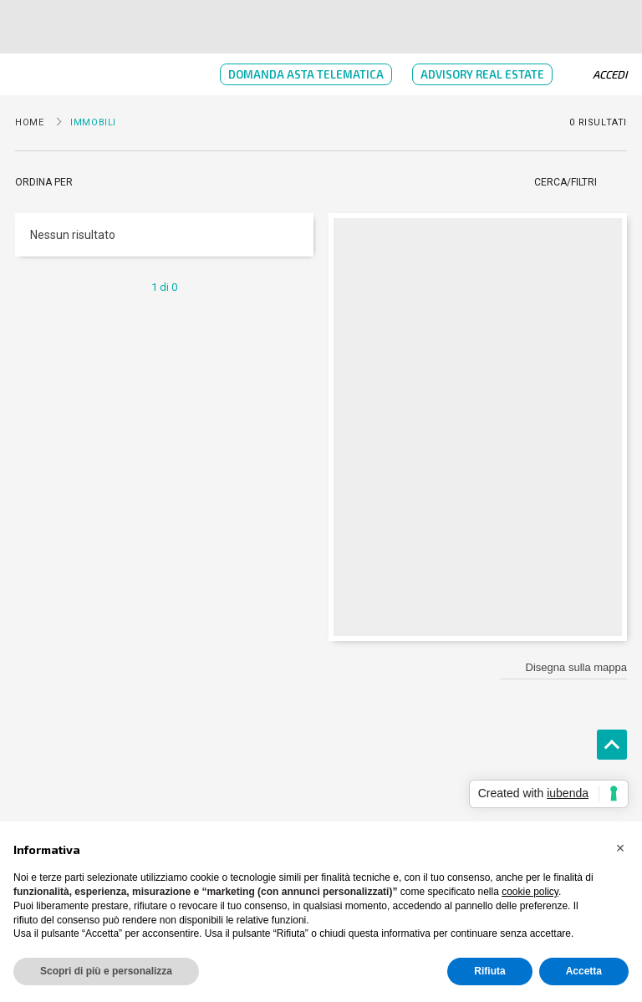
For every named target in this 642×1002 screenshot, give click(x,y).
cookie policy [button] (530, 892)
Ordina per (44, 182)
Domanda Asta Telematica (306, 74)
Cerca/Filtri (565, 182)
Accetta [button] (584, 971)
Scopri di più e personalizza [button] (106, 971)
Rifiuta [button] (489, 971)
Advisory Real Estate (482, 74)
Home (29, 122)
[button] (620, 848)
